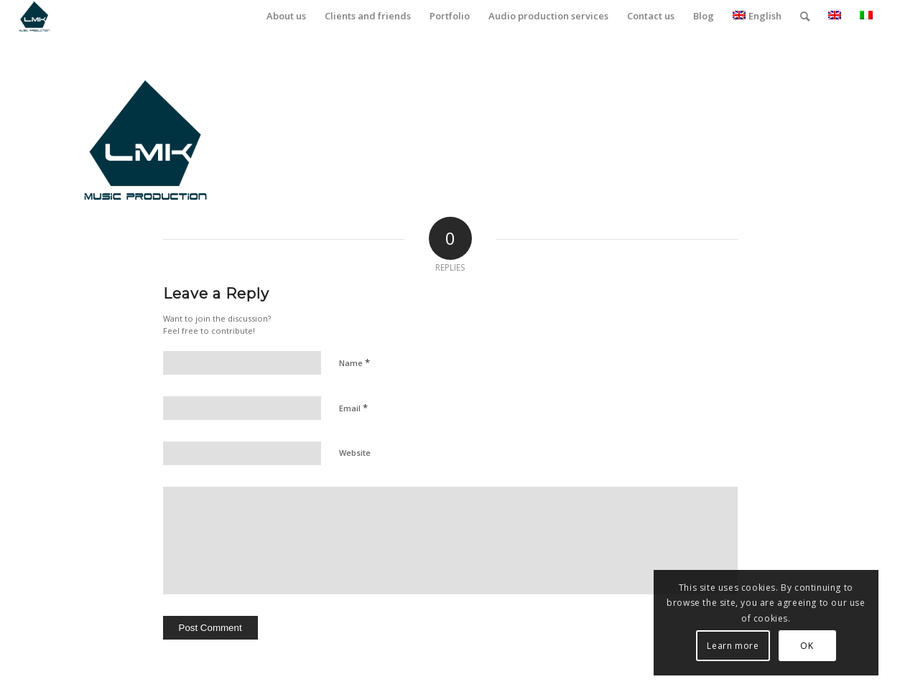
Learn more (732, 646)
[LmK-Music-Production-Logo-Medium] (34, 16)
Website (355, 452)
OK (806, 646)
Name (354, 362)
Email (353, 407)
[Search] (805, 16)
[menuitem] (286, 16)
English (757, 15)
